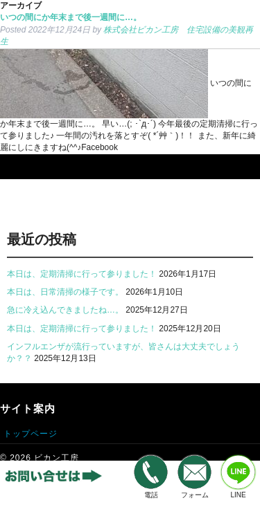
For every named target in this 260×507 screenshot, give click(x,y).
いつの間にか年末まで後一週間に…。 (70, 17)
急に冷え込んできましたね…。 (65, 310)
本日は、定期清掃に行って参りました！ (82, 274)
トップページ (30, 434)
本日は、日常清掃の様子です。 (65, 292)
